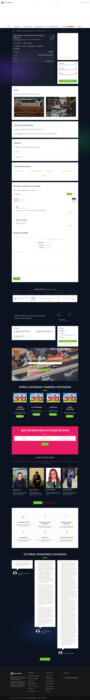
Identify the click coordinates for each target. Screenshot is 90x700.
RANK (74, 200)
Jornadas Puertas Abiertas (33, 676)
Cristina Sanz (17, 489)
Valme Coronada (70, 408)
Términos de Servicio (42, 698)
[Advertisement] (45, 14)
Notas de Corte (58, 298)
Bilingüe (56, 366)
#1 (73, 201)
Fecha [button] (69, 194)
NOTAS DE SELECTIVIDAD (24, 99)
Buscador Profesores (50, 681)
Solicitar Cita (54, 133)
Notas (45, 26)
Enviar (17, 278)
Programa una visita (68, 344)
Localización (17, 46)
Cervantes (53, 407)
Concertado (41, 366)
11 (49, 242)
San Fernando (36, 407)
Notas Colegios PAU (32, 683)
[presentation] (22, 272)
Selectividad (51, 298)
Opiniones (40, 46)
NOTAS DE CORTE (53, 99)
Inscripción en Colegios (33, 678)
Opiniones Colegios (50, 688)
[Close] (74, 133)
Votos (74, 194)
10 (73, 198)
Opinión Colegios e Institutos (66, 523)
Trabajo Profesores (38, 26)
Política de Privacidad (31, 698)
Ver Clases (38, 502)
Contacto (79, 26)
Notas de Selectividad (66, 537)
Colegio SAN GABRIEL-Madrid (69, 653)
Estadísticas (45, 537)
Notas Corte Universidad (33, 686)
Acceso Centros (49, 676)
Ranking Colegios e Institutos (45, 523)
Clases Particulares (27, 26)
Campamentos (17, 26)
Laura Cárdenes (67, 489)
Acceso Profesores (50, 683)
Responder (71, 212)
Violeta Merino (50, 489)
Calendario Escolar (28, 43)
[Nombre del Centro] (45, 363)
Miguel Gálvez (33, 489)
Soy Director (44, 175)
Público (33, 366)
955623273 (63, 331)
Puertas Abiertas (32, 46)
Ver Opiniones (45, 659)
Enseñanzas (17, 48)
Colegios (69, 26)
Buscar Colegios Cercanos (65, 57)
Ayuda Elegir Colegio (54, 26)
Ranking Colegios (49, 686)
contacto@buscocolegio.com (72, 677)
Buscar (9, 26)
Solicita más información (67, 81)
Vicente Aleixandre (20, 408)
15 (50, 242)
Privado (48, 366)
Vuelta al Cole (65, 298)
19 (51, 242)
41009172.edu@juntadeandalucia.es (68, 335)
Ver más (19, 416)
